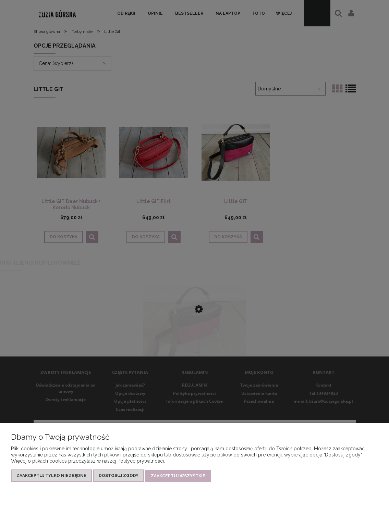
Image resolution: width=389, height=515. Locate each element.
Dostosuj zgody (118, 476)
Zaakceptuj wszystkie (178, 476)
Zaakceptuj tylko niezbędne (51, 476)
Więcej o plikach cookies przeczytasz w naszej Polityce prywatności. (88, 461)
